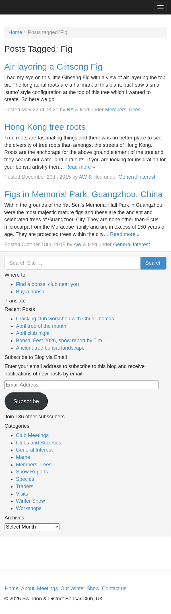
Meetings (47, 588)
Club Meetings (32, 435)
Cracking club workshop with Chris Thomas (65, 318)
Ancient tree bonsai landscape (50, 348)
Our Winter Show (79, 588)
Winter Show (30, 501)
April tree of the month (41, 326)
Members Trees (123, 109)
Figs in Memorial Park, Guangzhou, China (83, 194)
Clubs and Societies (38, 443)
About (27, 588)
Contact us (114, 588)
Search (153, 263)
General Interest (137, 177)
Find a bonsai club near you (47, 284)
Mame (23, 457)
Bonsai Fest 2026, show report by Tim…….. (65, 340)
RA (70, 109)
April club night (33, 333)
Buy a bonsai (31, 292)
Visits (22, 494)
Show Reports (32, 472)
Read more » (80, 167)
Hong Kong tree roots (44, 126)
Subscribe (26, 401)
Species (25, 479)
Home (15, 32)
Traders (24, 486)
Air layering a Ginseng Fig (53, 66)
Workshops (29, 508)
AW (83, 177)
